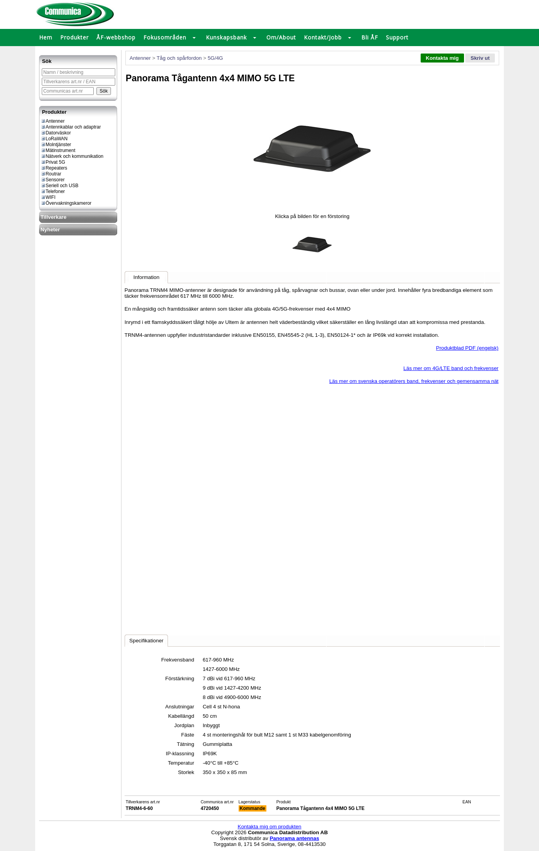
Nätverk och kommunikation (72, 156)
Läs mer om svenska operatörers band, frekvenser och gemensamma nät (413, 381)
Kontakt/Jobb (323, 37)
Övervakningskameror (66, 203)
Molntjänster (56, 144)
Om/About (281, 37)
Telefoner (53, 191)
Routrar (51, 174)
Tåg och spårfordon (179, 58)
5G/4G (215, 58)
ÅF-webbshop (116, 37)
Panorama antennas (294, 838)
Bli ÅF (369, 37)
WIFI (48, 197)
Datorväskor (56, 133)
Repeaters (54, 168)
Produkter (74, 37)
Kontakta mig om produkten (270, 827)
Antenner (53, 121)
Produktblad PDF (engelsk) (467, 348)
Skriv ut (480, 58)
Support (397, 37)
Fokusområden (164, 37)
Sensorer (53, 179)
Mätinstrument (58, 150)
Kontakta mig (442, 58)
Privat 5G (53, 162)
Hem (45, 37)
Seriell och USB (60, 185)
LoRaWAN (54, 138)
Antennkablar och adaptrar (71, 127)
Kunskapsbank (226, 37)
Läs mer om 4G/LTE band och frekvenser (450, 368)
